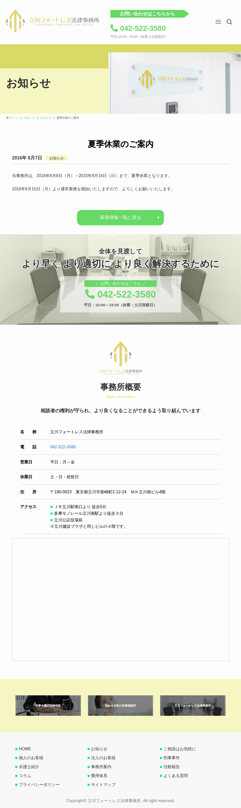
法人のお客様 (103, 758)
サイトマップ (103, 784)
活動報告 (171, 767)
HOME (25, 749)
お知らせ (99, 749)
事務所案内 (101, 767)
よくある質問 (175, 776)
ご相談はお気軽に (179, 749)
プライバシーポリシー (39, 784)
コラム (25, 776)
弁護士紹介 (29, 767)
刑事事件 (171, 758)
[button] (229, 22)
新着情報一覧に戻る (120, 217)
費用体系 (99, 776)
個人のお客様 (31, 758)
